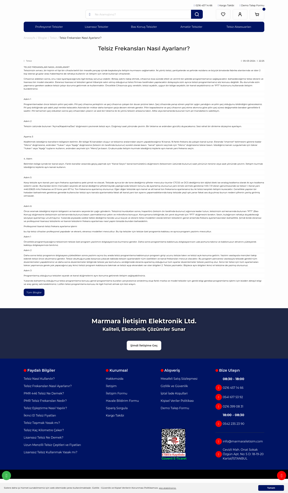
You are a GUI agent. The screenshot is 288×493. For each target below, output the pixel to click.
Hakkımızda (114, 378)
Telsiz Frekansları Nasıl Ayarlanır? (48, 385)
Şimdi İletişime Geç (144, 345)
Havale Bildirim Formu (122, 400)
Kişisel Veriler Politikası (177, 400)
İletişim (111, 385)
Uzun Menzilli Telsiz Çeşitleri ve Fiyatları (52, 444)
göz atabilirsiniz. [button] (167, 488)
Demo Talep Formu (252, 5)
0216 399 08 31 (229, 406)
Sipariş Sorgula (117, 408)
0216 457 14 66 (229, 387)
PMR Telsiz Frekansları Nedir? (45, 400)
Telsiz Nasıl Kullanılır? (39, 378)
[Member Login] (240, 14)
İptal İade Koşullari (174, 393)
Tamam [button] (271, 488)
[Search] (144, 14)
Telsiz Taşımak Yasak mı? (42, 422)
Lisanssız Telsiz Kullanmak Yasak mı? (50, 452)
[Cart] (257, 14)
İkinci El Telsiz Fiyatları (40, 415)
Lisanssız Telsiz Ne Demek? (43, 437)
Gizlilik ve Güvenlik (174, 385)
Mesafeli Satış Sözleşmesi (179, 378)
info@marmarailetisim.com (239, 441)
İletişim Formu (116, 393)
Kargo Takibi (226, 5)
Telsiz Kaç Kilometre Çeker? (44, 430)
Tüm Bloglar (34, 292)
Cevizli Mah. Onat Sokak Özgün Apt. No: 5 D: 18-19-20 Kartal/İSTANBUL (239, 454)
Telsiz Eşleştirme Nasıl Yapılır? (45, 408)
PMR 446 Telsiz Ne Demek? (44, 393)
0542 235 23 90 (229, 423)
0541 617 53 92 (229, 397)
